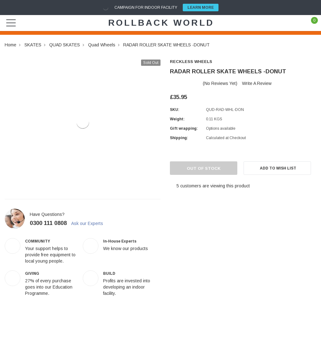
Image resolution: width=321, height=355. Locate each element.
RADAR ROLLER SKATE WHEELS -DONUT (166, 44)
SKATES (32, 44)
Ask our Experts (90, 223)
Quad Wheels (101, 44)
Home (10, 44)
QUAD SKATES (64, 44)
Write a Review (256, 83)
